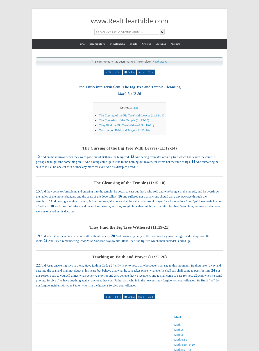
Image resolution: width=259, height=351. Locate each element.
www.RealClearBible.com (129, 20)
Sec (119, 72)
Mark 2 (178, 329)
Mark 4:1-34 (181, 339)
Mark (178, 317)
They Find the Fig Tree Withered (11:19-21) (126, 125)
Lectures (161, 43)
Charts (133, 43)
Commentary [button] (97, 43)
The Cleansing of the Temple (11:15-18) (124, 120)
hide (135, 107)
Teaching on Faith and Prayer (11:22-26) (124, 130)
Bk (109, 72)
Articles (146, 43)
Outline (131, 72)
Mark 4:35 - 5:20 (184, 344)
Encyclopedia (117, 43)
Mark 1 (178, 324)
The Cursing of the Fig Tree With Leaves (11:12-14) (131, 115)
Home (81, 43)
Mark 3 (178, 334)
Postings (175, 43)
